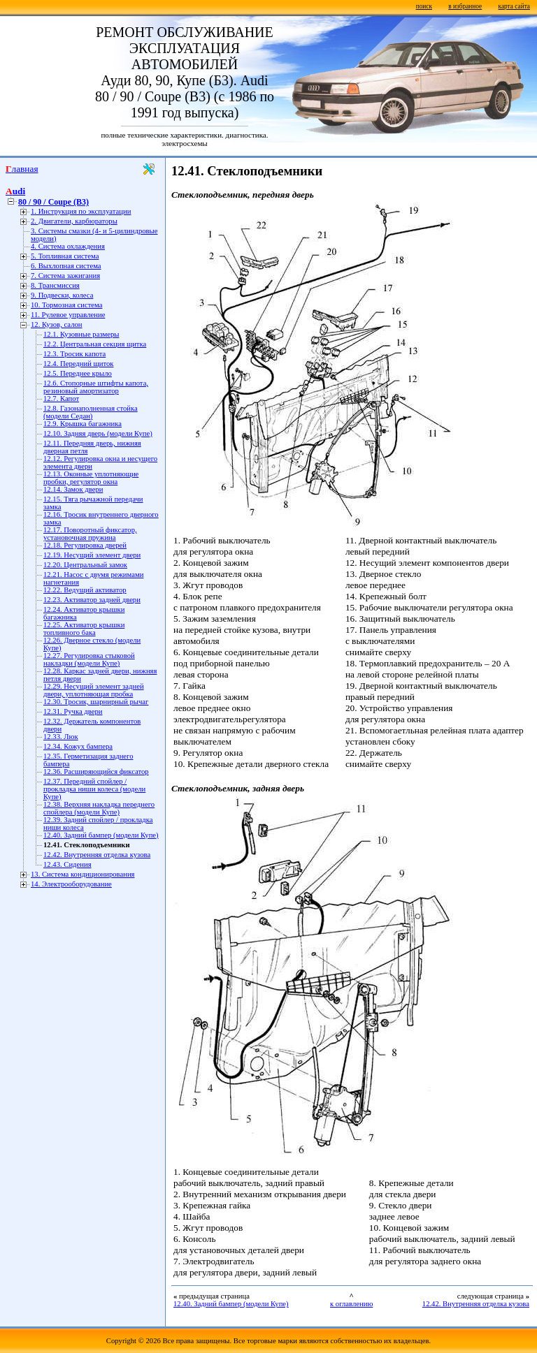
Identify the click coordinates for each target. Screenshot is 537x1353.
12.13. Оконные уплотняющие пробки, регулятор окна (90, 477)
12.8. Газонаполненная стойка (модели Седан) (90, 412)
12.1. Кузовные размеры (81, 334)
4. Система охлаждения (68, 246)
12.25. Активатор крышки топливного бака (83, 628)
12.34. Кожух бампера (78, 746)
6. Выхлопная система (66, 266)
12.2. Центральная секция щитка (94, 344)
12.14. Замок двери (73, 489)
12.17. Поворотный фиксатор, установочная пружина (90, 533)
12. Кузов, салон (57, 324)
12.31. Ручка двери (72, 711)
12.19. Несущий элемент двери (92, 555)
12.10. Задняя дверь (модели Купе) (97, 433)
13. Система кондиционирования (83, 874)
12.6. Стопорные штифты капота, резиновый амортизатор (95, 387)
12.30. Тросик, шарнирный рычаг (95, 701)
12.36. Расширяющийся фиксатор (96, 771)
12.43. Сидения (67, 864)
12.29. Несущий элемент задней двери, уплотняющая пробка (93, 690)
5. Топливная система (65, 256)
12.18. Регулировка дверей (85, 545)
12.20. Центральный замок (85, 565)
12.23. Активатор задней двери (92, 600)
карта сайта (514, 6)
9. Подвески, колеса (62, 295)
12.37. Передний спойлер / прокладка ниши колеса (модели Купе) (94, 788)
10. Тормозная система (66, 305)
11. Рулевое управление (68, 315)
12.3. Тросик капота (74, 354)
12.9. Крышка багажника (82, 423)
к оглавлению (351, 1304)
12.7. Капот (61, 398)
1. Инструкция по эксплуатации (81, 211)
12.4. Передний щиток (78, 363)
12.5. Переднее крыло (77, 373)
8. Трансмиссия (55, 285)
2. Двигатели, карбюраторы (74, 221)
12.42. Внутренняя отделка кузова (96, 854)
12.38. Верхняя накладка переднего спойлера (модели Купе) (99, 808)
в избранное (465, 6)
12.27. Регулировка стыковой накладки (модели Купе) (89, 659)
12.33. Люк (60, 736)
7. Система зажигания (65, 275)
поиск (424, 6)
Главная (22, 168)
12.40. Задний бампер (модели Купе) (101, 835)
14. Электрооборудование (71, 884)
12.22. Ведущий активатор (85, 590)
